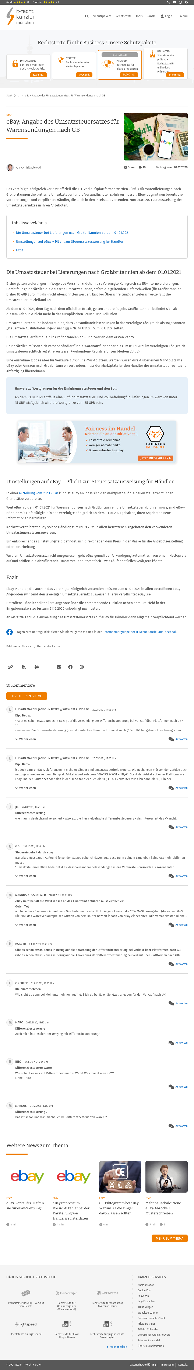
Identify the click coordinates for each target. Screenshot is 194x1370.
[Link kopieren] (9, 667)
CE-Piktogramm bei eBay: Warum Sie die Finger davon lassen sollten (119, 1208)
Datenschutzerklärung (143, 1364)
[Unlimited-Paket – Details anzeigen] (165, 63)
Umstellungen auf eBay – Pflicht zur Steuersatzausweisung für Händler (69, 242)
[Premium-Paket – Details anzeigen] (119, 64)
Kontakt (183, 1364)
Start (9, 95)
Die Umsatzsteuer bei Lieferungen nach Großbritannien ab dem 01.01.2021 (73, 233)
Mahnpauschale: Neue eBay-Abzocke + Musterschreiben (163, 1208)
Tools (139, 17)
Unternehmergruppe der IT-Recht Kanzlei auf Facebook (139, 632)
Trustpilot (46, 2)
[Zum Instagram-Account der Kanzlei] (82, 667)
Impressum (167, 1364)
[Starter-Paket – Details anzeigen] (74, 65)
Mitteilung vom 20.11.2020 (38, 493)
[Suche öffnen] (87, 17)
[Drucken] (36, 667)
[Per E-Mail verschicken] (58, 667)
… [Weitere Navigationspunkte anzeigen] (19, 95)
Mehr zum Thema (169, 1238)
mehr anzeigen (117, 1347)
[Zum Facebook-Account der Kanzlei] (70, 667)
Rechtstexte (124, 17)
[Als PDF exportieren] (23, 667)
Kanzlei (151, 17)
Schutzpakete (102, 17)
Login (166, 17)
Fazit (19, 250)
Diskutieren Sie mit (27, 696)
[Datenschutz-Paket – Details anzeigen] (28, 66)
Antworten (182, 739)
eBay (9, 114)
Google (17, 2)
